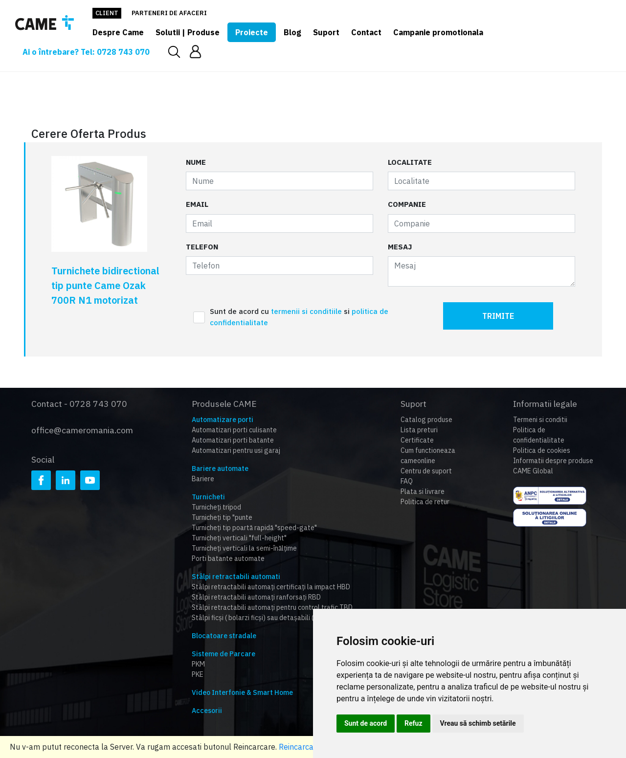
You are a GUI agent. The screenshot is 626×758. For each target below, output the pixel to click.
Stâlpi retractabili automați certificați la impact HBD (271, 586)
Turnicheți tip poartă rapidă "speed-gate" (254, 527)
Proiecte (251, 32)
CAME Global (533, 471)
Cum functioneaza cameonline (428, 455)
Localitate (410, 162)
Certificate (417, 440)
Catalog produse (426, 419)
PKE (197, 674)
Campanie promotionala (438, 32)
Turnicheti (208, 496)
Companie (407, 204)
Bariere (203, 478)
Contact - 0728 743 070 (79, 403)
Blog (292, 32)
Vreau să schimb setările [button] (478, 723)
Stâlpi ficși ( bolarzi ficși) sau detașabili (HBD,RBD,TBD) (275, 617)
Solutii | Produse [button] (188, 32)
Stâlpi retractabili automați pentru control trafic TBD (272, 607)
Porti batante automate (228, 558)
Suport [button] (326, 32)
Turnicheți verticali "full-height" (239, 538)
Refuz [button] (413, 723)
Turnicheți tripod (216, 507)
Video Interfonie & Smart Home (242, 692)
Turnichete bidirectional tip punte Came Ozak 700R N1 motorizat (105, 285)
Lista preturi (419, 429)
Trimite (498, 316)
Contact (366, 32)
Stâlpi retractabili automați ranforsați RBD (256, 597)
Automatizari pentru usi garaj (236, 450)
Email (197, 204)
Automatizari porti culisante (234, 429)
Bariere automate (220, 468)
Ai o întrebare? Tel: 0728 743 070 (86, 52)
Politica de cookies (541, 450)
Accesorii (207, 710)
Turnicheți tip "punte (222, 517)
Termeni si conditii (540, 419)
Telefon (202, 246)
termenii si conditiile (307, 311)
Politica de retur (425, 501)
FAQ (407, 481)
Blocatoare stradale (224, 635)
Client (106, 13)
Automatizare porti (222, 419)
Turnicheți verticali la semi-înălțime (244, 548)
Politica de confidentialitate (538, 435)
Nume (196, 162)
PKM (198, 664)
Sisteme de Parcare (223, 653)
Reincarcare (300, 747)
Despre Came (118, 32)
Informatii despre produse (553, 460)
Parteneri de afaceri (169, 13)
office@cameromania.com (82, 430)
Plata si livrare (423, 491)
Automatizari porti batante (233, 440)
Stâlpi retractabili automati (236, 576)
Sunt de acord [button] (365, 723)
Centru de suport (426, 471)
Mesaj (400, 246)
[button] (195, 51)
